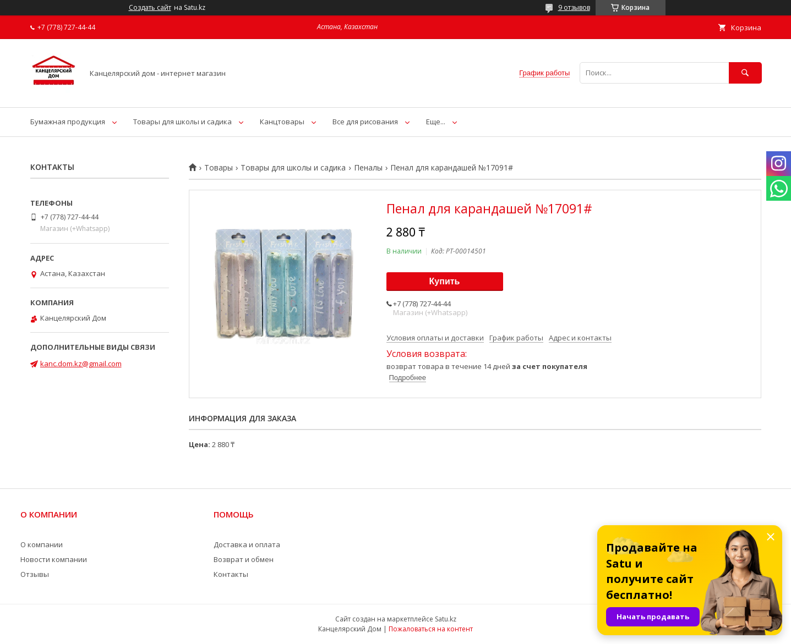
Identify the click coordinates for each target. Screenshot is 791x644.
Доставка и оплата (247, 544)
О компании (41, 544)
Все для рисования (365, 121)
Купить (444, 281)
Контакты (231, 574)
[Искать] (745, 73)
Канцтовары (282, 121)
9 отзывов (574, 7)
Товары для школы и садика (182, 121)
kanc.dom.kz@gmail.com (81, 363)
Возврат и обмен (244, 559)
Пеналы (368, 167)
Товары (218, 167)
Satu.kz (445, 619)
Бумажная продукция (67, 121)
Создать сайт (150, 8)
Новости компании (53, 559)
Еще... (435, 121)
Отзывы (34, 574)
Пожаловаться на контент (431, 629)
